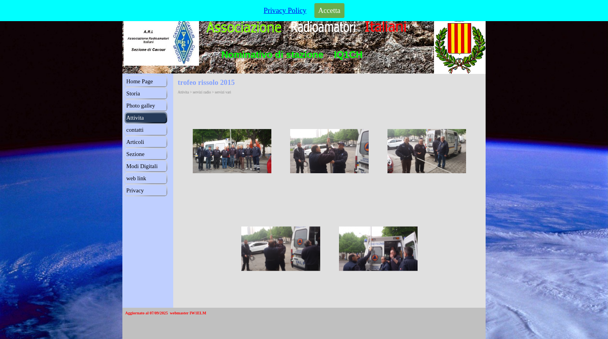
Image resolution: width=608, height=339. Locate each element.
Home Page (139, 81)
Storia (133, 93)
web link (136, 178)
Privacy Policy (285, 10)
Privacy (135, 190)
